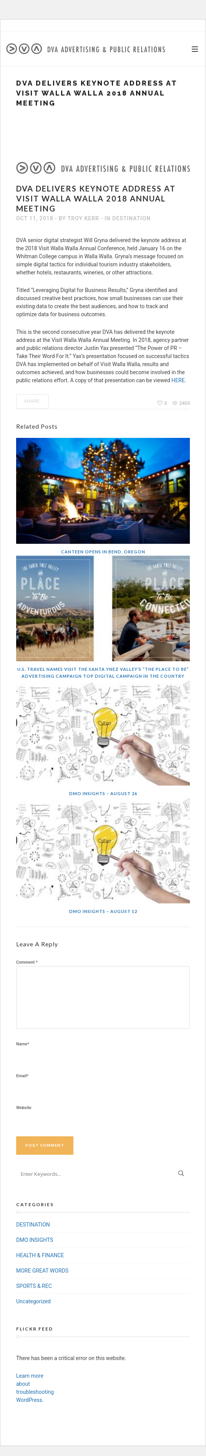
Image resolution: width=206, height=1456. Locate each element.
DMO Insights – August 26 (103, 793)
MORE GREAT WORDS (42, 1271)
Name (22, 1044)
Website (24, 1107)
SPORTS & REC (34, 1286)
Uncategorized (33, 1301)
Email (22, 1075)
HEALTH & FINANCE (40, 1255)
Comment (27, 962)
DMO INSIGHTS (34, 1240)
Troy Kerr (83, 218)
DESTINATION (131, 218)
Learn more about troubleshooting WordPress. (33, 1388)
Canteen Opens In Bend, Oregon (103, 551)
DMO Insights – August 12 (103, 911)
